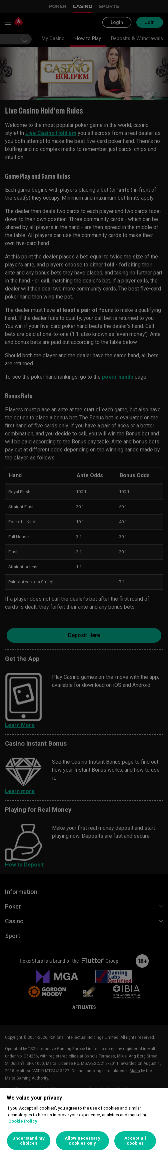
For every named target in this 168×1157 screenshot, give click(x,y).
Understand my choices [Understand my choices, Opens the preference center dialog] (28, 1141)
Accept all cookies (135, 1141)
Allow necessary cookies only (82, 1141)
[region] (84, 1122)
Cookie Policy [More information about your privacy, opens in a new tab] (22, 1121)
